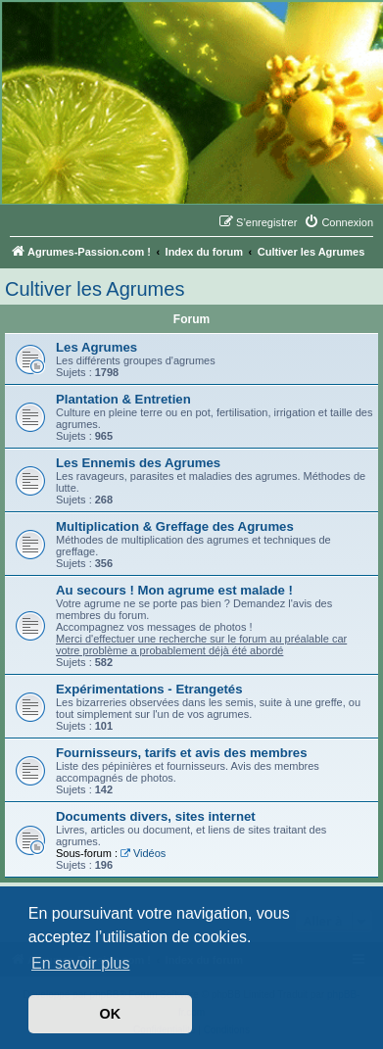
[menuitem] (338, 222)
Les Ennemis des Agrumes (138, 462)
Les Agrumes (96, 347)
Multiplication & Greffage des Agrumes (175, 526)
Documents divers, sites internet (156, 816)
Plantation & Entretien (123, 399)
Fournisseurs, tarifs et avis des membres (182, 752)
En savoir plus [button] (80, 963)
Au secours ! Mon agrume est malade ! (174, 590)
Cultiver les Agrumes (94, 289)
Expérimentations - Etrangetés (149, 689)
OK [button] (110, 1014)
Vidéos (143, 853)
